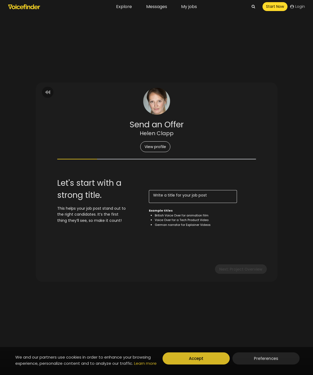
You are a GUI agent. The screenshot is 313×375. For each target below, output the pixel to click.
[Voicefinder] (24, 6)
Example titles (161, 210)
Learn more (145, 363)
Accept (196, 358)
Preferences (266, 358)
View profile (155, 146)
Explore (124, 6)
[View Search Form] (253, 6)
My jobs (189, 6)
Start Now (275, 6)
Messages (156, 6)
